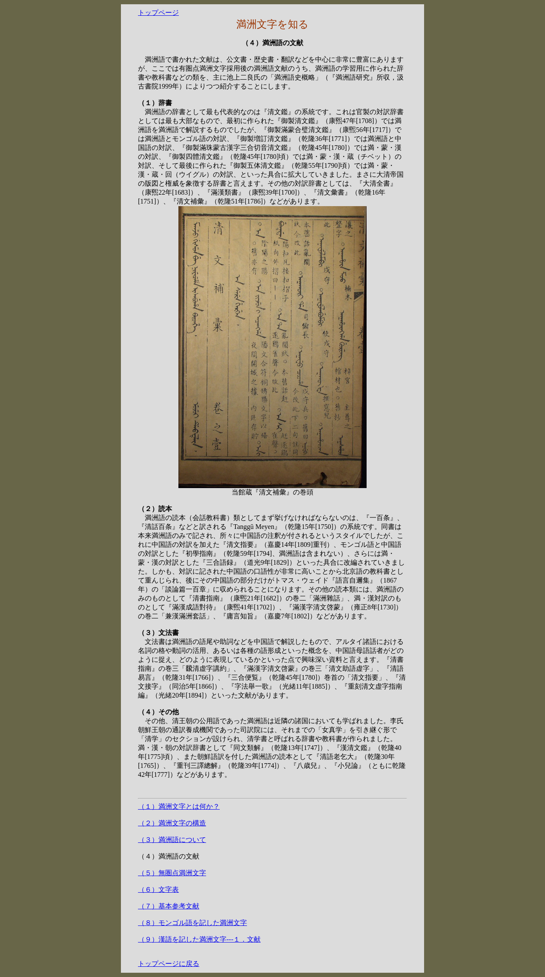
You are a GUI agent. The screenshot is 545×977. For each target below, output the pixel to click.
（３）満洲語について (172, 839)
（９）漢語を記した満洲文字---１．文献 (199, 939)
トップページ (158, 12)
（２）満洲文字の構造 (172, 823)
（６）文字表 (158, 889)
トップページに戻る (168, 963)
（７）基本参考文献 (168, 906)
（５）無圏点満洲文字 (172, 872)
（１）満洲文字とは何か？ (179, 806)
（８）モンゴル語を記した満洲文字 (192, 922)
